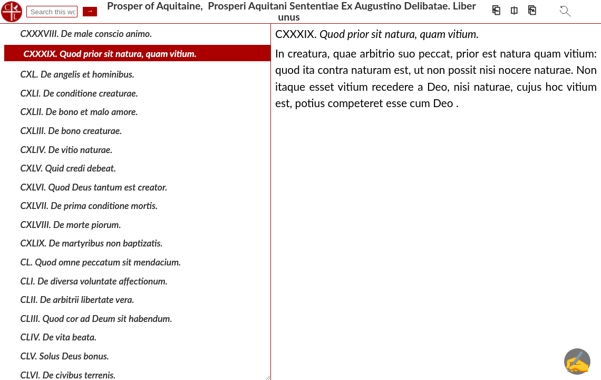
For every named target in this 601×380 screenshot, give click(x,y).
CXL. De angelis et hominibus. (77, 74)
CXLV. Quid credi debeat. (69, 168)
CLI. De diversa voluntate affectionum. (94, 280)
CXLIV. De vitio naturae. (67, 149)
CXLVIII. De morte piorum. (71, 224)
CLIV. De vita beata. (59, 337)
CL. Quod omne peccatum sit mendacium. (101, 262)
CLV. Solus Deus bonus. (65, 356)
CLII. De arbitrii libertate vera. (77, 299)
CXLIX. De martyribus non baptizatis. (92, 243)
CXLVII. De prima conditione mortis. (89, 205)
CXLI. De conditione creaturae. (79, 93)
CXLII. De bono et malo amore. (79, 111)
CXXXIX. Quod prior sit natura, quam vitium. (110, 53)
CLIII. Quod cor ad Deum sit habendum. (96, 318)
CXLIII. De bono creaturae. (71, 130)
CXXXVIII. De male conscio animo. (86, 33)
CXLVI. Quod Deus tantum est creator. (94, 186)
